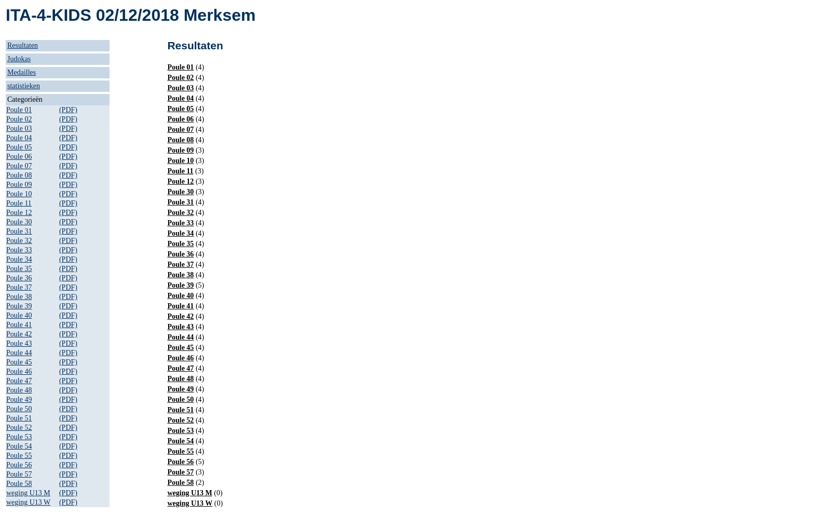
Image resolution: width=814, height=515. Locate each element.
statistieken (23, 86)
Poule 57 (19, 474)
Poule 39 (19, 306)
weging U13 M (28, 493)
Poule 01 (19, 110)
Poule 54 (19, 446)
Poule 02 (19, 119)
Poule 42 (19, 334)
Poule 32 (19, 241)
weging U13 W (28, 502)
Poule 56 (19, 465)
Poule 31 (19, 231)
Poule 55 (19, 455)
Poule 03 (19, 128)
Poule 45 (19, 362)
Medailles (21, 72)
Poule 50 (19, 409)
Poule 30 (19, 222)
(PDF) (68, 110)
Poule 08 (19, 175)
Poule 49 (19, 399)
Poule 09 (19, 184)
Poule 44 (19, 353)
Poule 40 (19, 315)
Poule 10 (19, 194)
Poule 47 (19, 381)
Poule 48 (19, 390)
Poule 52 (19, 427)
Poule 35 (19, 269)
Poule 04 (19, 138)
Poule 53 (19, 437)
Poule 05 (19, 147)
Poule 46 (19, 371)
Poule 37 (19, 287)
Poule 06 (19, 156)
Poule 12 (19, 212)
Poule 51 (19, 418)
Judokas (19, 59)
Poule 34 (19, 259)
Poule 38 (19, 297)
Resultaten (22, 45)
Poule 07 (19, 166)
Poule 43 (19, 343)
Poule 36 (19, 278)
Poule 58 (19, 483)
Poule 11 (19, 203)
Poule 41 (19, 325)
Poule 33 (19, 250)
